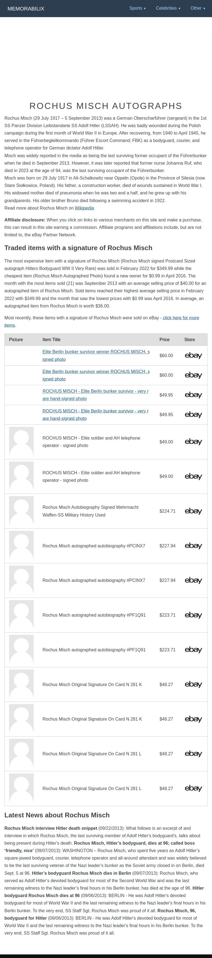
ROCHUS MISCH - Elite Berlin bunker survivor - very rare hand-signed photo (96, 395)
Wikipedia (84, 208)
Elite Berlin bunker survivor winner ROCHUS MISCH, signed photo (96, 355)
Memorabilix (25, 9)
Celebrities (166, 8)
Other (196, 8)
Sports (135, 8)
